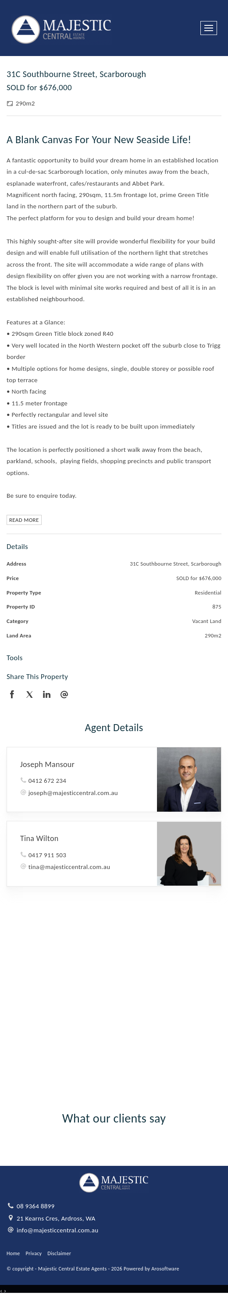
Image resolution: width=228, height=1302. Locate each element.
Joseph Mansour (47, 764)
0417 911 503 (47, 855)
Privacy (34, 1253)
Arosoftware (165, 1269)
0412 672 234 (47, 781)
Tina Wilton (39, 838)
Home (13, 1253)
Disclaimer (59, 1253)
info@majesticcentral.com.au (58, 1230)
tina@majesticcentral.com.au (69, 867)
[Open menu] (208, 28)
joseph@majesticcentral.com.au (73, 793)
